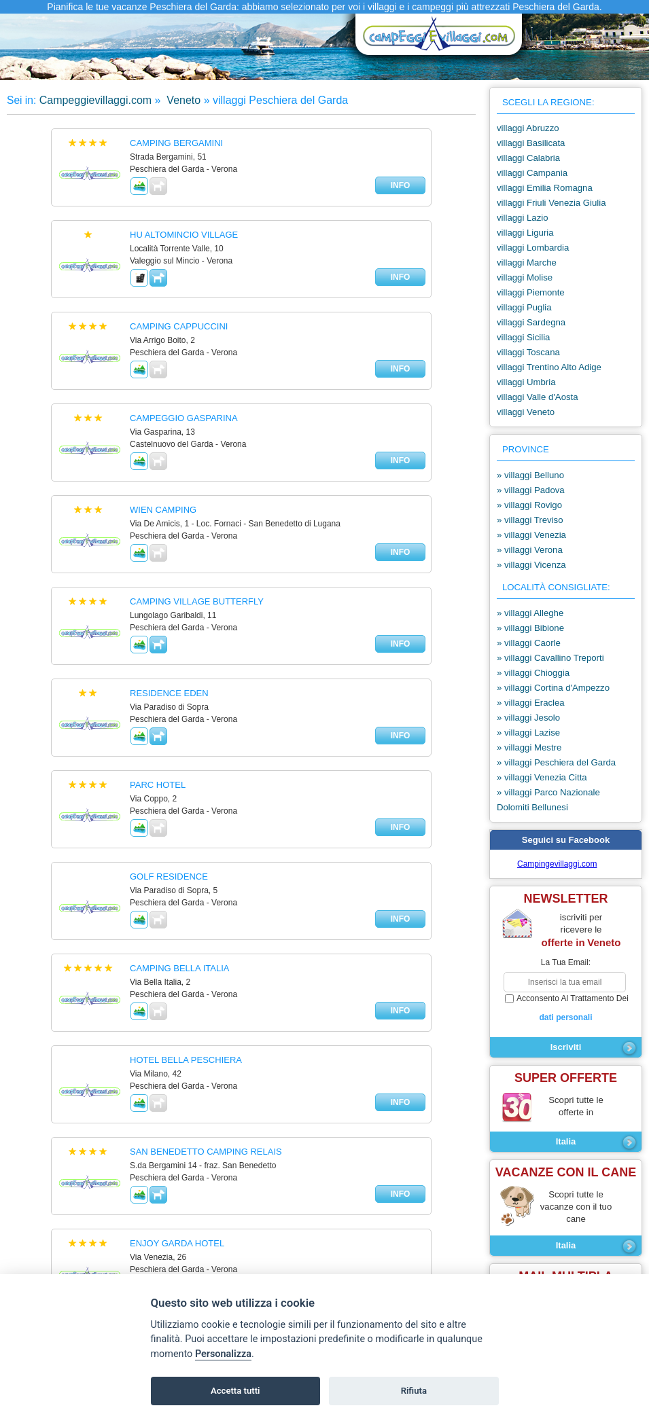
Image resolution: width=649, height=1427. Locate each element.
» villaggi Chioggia (533, 673)
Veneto (182, 100)
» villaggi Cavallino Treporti (550, 658)
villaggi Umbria (526, 382)
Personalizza (223, 1354)
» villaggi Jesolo (528, 717)
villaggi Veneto (526, 412)
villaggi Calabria (528, 158)
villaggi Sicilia (523, 337)
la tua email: (566, 962)
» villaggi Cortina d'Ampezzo (553, 688)
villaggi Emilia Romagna (545, 188)
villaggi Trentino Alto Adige (549, 367)
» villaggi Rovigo (529, 505)
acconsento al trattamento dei (565, 1009)
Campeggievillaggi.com (95, 100)
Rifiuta (414, 1391)
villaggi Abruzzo (528, 128)
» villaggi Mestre (529, 747)
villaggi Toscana (528, 352)
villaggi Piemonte (531, 292)
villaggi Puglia (524, 307)
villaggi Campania (532, 173)
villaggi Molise (524, 277)
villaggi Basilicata (531, 143)
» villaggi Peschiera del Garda (556, 762)
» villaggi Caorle (529, 643)
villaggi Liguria (525, 233)
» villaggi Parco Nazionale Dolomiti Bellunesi (548, 799)
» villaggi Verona (530, 550)
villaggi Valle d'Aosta (537, 397)
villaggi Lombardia (533, 247)
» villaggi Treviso (530, 520)
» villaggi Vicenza (531, 565)
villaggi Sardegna (531, 322)
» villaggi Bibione (530, 628)
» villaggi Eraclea (531, 703)
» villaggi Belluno (530, 475)
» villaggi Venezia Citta (542, 777)
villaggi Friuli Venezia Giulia (551, 203)
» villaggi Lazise (528, 732)
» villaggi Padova (531, 490)
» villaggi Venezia (531, 535)
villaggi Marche (527, 262)
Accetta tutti (235, 1391)
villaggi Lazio (522, 218)
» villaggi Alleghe (530, 613)
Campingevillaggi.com (557, 864)
